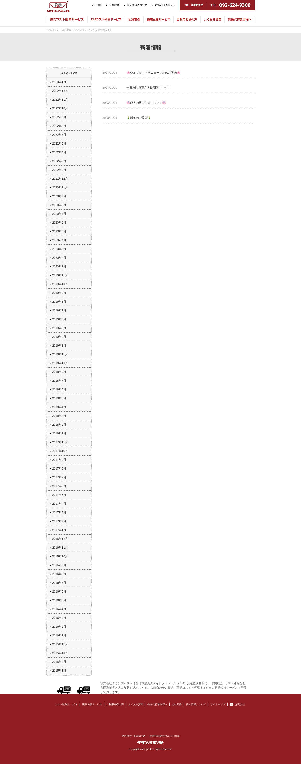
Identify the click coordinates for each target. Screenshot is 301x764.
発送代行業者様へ (157, 704)
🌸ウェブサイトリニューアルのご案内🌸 (153, 72)
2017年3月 (59, 512)
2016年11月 (60, 547)
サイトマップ (217, 704)
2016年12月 (60, 538)
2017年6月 (59, 486)
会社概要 (177, 704)
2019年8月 (59, 301)
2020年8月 (59, 205)
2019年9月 (59, 292)
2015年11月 (60, 644)
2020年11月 (60, 187)
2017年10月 (60, 451)
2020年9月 (59, 196)
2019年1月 (59, 345)
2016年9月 (59, 565)
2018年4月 (59, 407)
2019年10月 (60, 284)
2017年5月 (59, 495)
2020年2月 (59, 257)
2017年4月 (59, 503)
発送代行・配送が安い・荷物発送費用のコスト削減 (150, 735)
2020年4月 (59, 240)
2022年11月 (60, 99)
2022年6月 (59, 143)
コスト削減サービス (66, 704)
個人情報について (196, 704)
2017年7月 (59, 477)
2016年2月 (59, 626)
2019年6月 (59, 319)
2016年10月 (60, 556)
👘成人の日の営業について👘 (146, 102)
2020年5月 (59, 231)
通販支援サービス (92, 704)
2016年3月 (59, 617)
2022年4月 (59, 152)
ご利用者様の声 (115, 704)
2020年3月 (59, 249)
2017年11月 (60, 442)
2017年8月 (59, 468)
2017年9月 (59, 459)
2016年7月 (59, 582)
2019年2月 (59, 336)
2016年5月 (59, 600)
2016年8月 (59, 574)
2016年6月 (59, 591)
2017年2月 (59, 521)
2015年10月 (60, 653)
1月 (109, 30)
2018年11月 (60, 354)
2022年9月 (59, 117)
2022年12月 (60, 90)
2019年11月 (60, 275)
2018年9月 (59, 372)
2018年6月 (59, 389)
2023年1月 (59, 82)
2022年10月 (60, 108)
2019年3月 (59, 328)
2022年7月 (59, 134)
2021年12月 (60, 178)
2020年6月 (59, 222)
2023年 (101, 30)
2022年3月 (59, 161)
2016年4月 (59, 609)
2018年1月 (59, 433)
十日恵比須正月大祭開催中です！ (148, 87)
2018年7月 (59, 380)
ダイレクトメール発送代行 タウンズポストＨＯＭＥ (70, 30)
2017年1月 (59, 530)
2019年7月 (59, 310)
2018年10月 (60, 363)
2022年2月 (59, 169)
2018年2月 (59, 424)
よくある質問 (135, 704)
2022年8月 (59, 126)
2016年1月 (59, 635)
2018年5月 (59, 398)
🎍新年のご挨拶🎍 (138, 117)
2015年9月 (59, 661)
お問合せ (240, 704)
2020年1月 (59, 266)
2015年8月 (59, 670)
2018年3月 (59, 415)
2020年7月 (59, 213)
